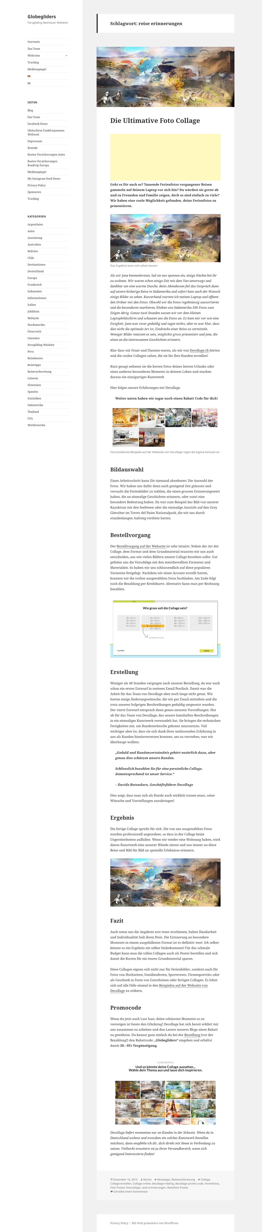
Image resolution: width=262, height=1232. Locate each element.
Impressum (35, 141)
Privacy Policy (37, 185)
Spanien (33, 391)
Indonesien (35, 291)
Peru (31, 351)
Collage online (142, 1183)
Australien (34, 244)
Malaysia (33, 318)
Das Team (34, 49)
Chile (31, 258)
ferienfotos (212, 1183)
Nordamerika (36, 325)
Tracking (33, 62)
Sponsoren (34, 192)
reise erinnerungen (154, 1187)
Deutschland (36, 271)
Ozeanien (34, 338)
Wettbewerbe (36, 425)
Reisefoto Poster (177, 1187)
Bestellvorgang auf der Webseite (141, 546)
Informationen (37, 298)
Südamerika (35, 405)
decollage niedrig (163, 1183)
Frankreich (35, 284)
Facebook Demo (38, 124)
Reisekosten (35, 358)
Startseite (34, 42)
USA (30, 418)
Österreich (34, 331)
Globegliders (42, 16)
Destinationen (36, 264)
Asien (31, 231)
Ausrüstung (35, 238)
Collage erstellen (120, 1183)
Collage (205, 1179)
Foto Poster (117, 1187)
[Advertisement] (165, 157)
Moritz (147, 1179)
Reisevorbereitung (39, 371)
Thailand (33, 412)
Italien (32, 305)
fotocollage (133, 1187)
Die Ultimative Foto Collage (155, 120)
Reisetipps (34, 365)
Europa (32, 278)
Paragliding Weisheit (41, 345)
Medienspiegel (37, 69)
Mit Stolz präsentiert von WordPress (155, 1223)
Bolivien (33, 251)
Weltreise (34, 55)
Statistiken (34, 398)
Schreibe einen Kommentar (130, 1191)
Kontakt (33, 148)
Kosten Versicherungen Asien (46, 154)
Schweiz (33, 378)
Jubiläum (33, 311)
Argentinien (35, 224)
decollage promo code (189, 1183)
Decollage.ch (199, 350)
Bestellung (192, 1035)
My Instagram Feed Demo (44, 178)
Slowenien (34, 385)
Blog (30, 110)
